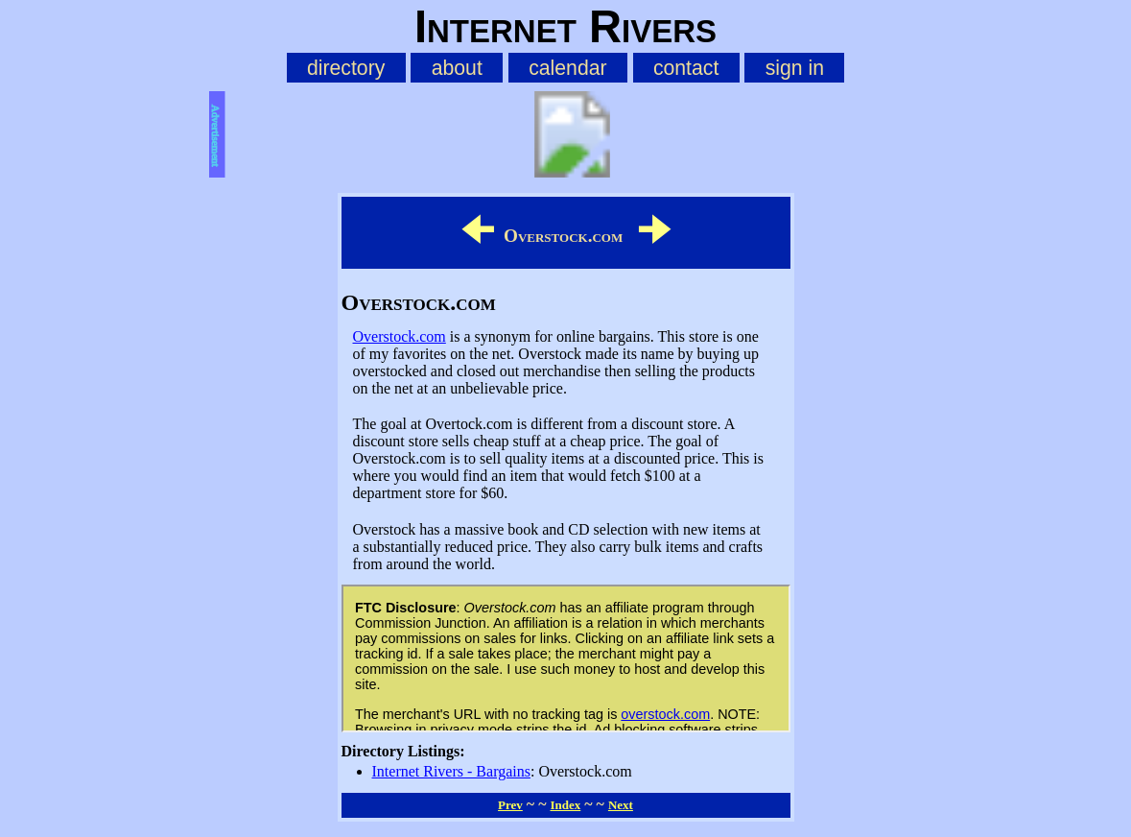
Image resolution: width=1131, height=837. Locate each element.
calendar (567, 68)
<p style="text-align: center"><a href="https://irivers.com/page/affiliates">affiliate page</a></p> (566, 658)
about (457, 68)
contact (686, 68)
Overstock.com (399, 336)
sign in (795, 68)
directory (346, 68)
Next (620, 805)
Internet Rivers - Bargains (451, 771)
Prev (510, 805)
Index (565, 805)
